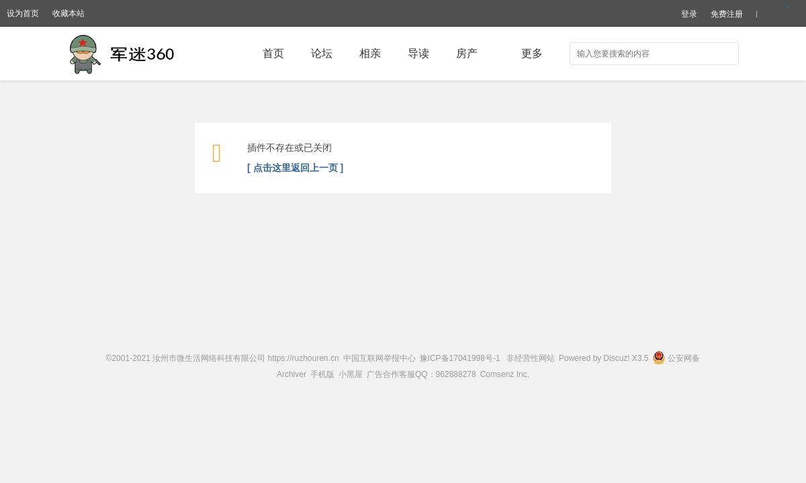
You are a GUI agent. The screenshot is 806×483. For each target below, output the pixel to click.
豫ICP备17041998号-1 (460, 358)
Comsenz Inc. (504, 374)
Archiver (291, 374)
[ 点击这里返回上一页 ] (295, 167)
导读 (418, 53)
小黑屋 (351, 374)
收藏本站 (68, 13)
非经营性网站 (530, 358)
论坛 (321, 53)
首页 (273, 53)
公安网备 (676, 358)
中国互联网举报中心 (379, 358)
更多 (532, 53)
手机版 (322, 374)
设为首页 (23, 13)
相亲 (370, 53)
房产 (467, 53)
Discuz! (616, 358)
